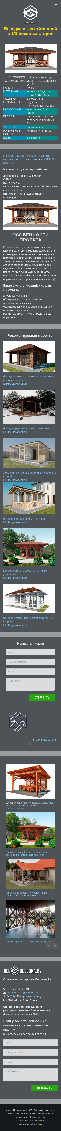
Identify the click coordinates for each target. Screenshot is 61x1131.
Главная (8, 155)
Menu (56, 4)
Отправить (42, 697)
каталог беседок (26, 155)
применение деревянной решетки (24, 893)
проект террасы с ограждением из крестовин (30, 941)
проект (34, 159)
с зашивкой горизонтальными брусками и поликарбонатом (30, 806)
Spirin (40, 1124)
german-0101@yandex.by (22, 992)
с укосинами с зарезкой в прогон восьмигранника (27, 853)
